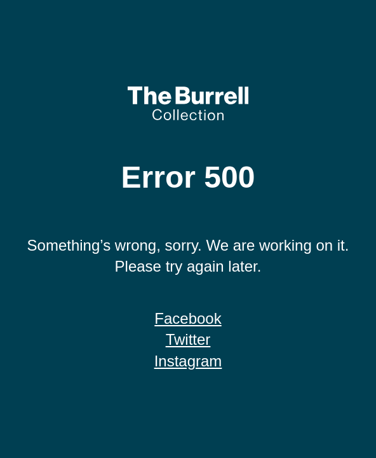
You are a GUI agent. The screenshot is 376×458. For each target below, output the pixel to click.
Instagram (188, 361)
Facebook (187, 318)
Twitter (188, 339)
